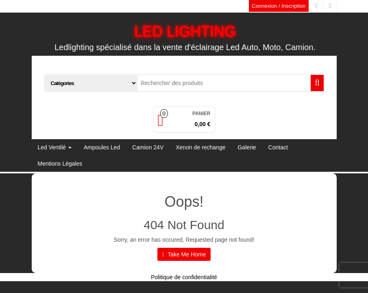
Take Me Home (184, 254)
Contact (278, 147)
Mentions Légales (60, 163)
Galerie (246, 147)
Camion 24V (147, 147)
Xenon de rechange (200, 147)
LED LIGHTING (185, 31)
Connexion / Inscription (278, 6)
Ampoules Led (102, 147)
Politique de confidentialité (184, 277)
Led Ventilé (55, 147)
